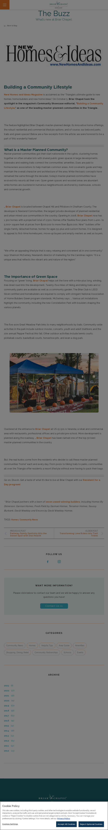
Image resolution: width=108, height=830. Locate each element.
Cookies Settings (10, 827)
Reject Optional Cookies (91, 827)
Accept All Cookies (66, 827)
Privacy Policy (63, 821)
